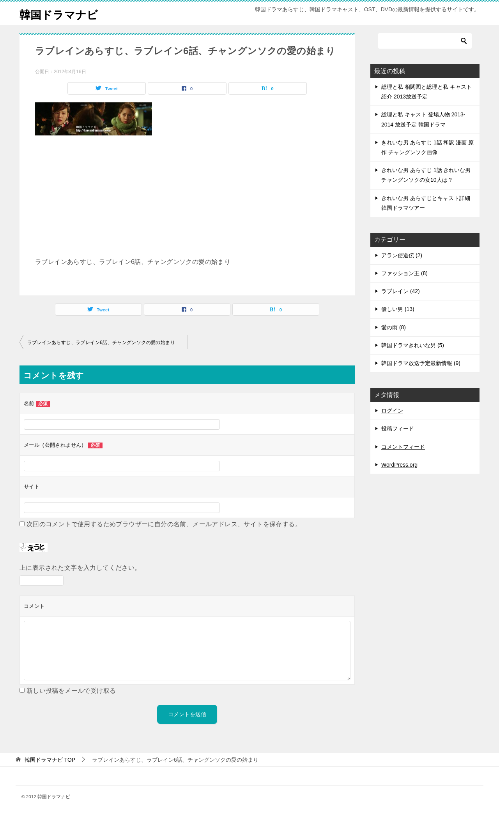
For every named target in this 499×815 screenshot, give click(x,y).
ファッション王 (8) (404, 273)
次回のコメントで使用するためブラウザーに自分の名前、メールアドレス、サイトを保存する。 (164, 524)
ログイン (392, 411)
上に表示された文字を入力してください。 (80, 567)
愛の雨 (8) (393, 327)
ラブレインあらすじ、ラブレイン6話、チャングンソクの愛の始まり (101, 342)
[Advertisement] (187, 199)
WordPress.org (399, 465)
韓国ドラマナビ (61, 13)
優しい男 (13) (397, 309)
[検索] (425, 41)
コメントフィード (403, 447)
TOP (50, 760)
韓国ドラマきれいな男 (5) (412, 345)
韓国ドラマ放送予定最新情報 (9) (420, 363)
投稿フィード (397, 428)
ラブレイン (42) (400, 291)
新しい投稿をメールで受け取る (71, 690)
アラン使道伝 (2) (401, 255)
